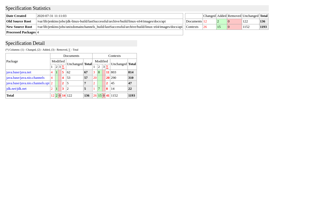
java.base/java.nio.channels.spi (28, 83)
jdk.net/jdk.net (16, 89)
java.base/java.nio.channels (25, 78)
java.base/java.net (18, 72)
